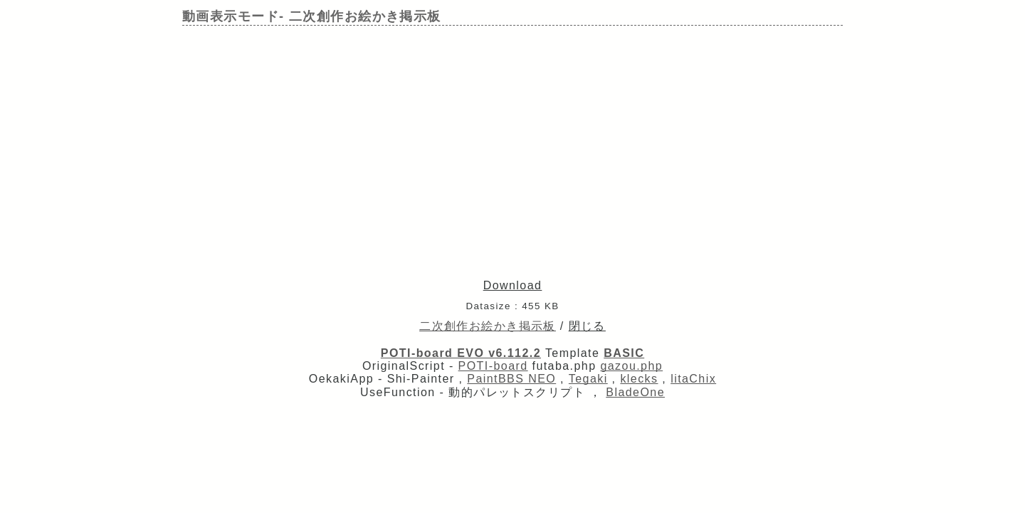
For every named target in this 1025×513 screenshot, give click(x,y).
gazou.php (631, 366)
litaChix (693, 379)
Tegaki (588, 379)
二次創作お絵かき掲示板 (487, 326)
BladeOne (635, 392)
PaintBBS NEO (511, 379)
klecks (639, 379)
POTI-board (493, 366)
